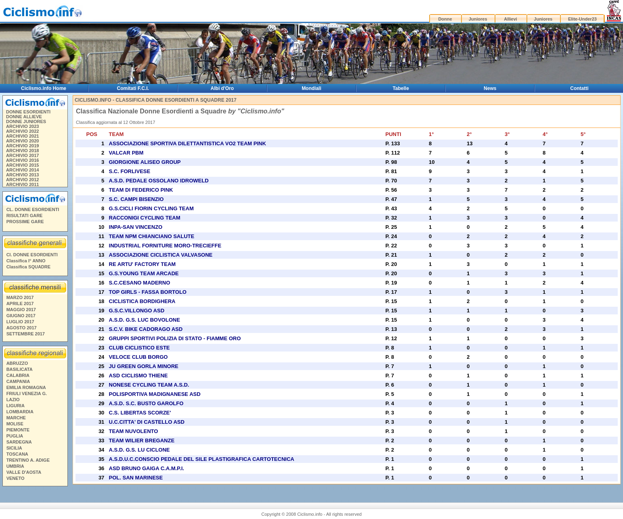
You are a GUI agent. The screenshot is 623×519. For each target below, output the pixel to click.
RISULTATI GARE (24, 215)
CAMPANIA (18, 381)
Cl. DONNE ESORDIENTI (32, 254)
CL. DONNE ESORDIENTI (32, 209)
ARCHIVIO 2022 (22, 131)
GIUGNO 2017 (21, 315)
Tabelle (400, 88)
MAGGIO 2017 (21, 309)
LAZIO (13, 399)
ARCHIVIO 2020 (22, 140)
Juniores (478, 19)
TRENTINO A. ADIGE (28, 460)
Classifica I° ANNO (26, 260)
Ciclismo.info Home (43, 88)
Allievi (510, 19)
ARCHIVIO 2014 (22, 169)
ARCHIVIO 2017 (22, 155)
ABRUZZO (17, 363)
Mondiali (311, 88)
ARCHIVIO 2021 (22, 136)
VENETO (15, 478)
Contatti (579, 88)
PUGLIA (14, 435)
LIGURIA (15, 405)
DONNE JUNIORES (26, 121)
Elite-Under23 (582, 19)
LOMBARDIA (20, 411)
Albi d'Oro (222, 88)
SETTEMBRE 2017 (25, 333)
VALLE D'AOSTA (24, 472)
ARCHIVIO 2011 (22, 184)
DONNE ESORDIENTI (28, 111)
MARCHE (16, 417)
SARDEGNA (19, 441)
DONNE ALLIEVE (24, 116)
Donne (445, 19)
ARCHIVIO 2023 (22, 126)
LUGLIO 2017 (20, 321)
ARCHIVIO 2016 (22, 160)
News (490, 88)
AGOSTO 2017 (21, 327)
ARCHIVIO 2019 (22, 145)
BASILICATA (19, 369)
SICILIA (14, 448)
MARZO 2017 (20, 297)
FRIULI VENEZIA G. (26, 393)
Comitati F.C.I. (133, 88)
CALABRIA (17, 375)
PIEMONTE (17, 429)
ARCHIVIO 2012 (22, 179)
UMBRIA (15, 466)
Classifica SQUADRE (28, 266)
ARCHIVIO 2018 (22, 150)
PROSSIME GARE (25, 221)
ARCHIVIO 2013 (22, 174)
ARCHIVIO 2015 (22, 165)
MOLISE (14, 423)
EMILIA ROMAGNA (26, 387)
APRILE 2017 (20, 303)
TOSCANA (17, 454)
